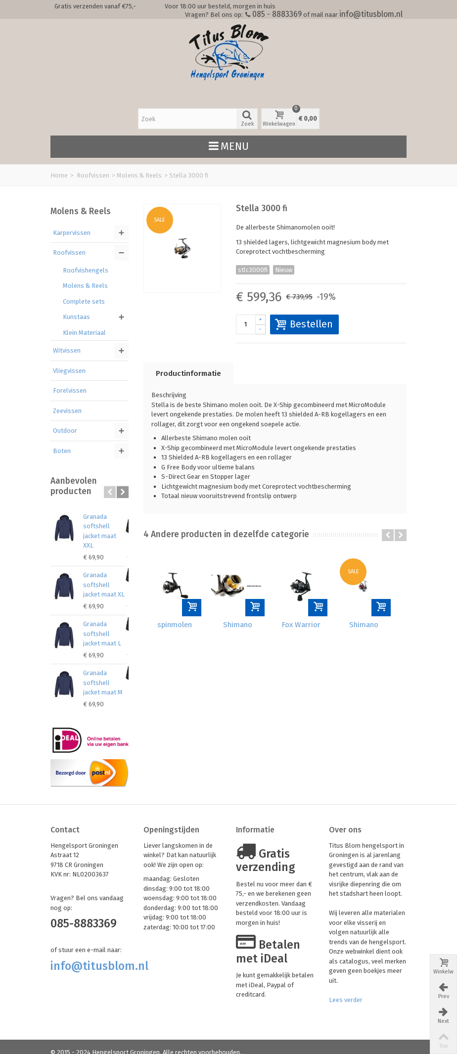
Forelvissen (70, 390)
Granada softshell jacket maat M (105, 673)
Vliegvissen (69, 370)
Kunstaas (76, 317)
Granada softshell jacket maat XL (105, 575)
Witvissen (67, 350)
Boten (62, 451)
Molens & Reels (139, 175)
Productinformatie (188, 373)
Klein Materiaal (84, 332)
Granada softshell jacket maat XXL (105, 526)
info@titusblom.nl (371, 14)
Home (59, 175)
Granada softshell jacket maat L (105, 624)
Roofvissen (93, 175)
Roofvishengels (85, 270)
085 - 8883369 (277, 14)
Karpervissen (72, 232)
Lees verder (346, 990)
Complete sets (84, 301)
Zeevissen (67, 410)
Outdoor (65, 430)
